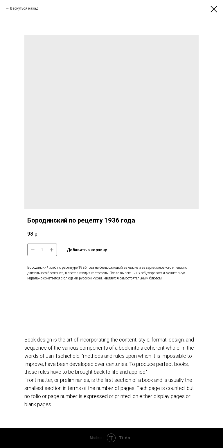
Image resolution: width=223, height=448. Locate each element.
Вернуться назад (24, 8)
